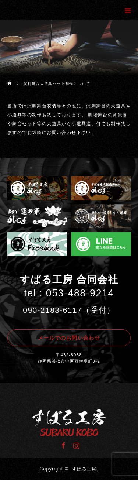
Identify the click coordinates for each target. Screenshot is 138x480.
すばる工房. (85, 469)
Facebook (62, 444)
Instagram (75, 444)
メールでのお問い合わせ (69, 338)
